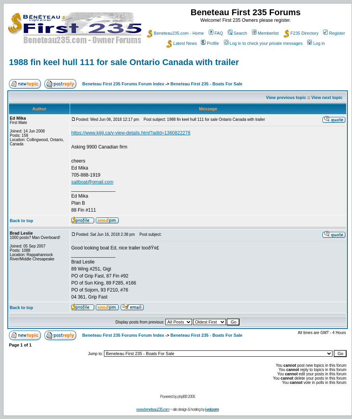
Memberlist (265, 33)
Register (334, 33)
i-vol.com (212, 409)
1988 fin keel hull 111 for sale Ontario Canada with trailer (124, 62)
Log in (316, 43)
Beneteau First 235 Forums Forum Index (123, 83)
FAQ (216, 33)
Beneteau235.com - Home (175, 33)
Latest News (181, 43)
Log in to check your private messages (263, 43)
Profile (210, 43)
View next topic (327, 97)
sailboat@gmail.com (92, 182)
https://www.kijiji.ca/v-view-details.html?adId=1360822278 (130, 133)
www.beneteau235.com (152, 409)
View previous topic (286, 97)
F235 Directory (301, 33)
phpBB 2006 (186, 396)
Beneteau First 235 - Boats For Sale (207, 83)
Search (237, 33)
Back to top (21, 220)
